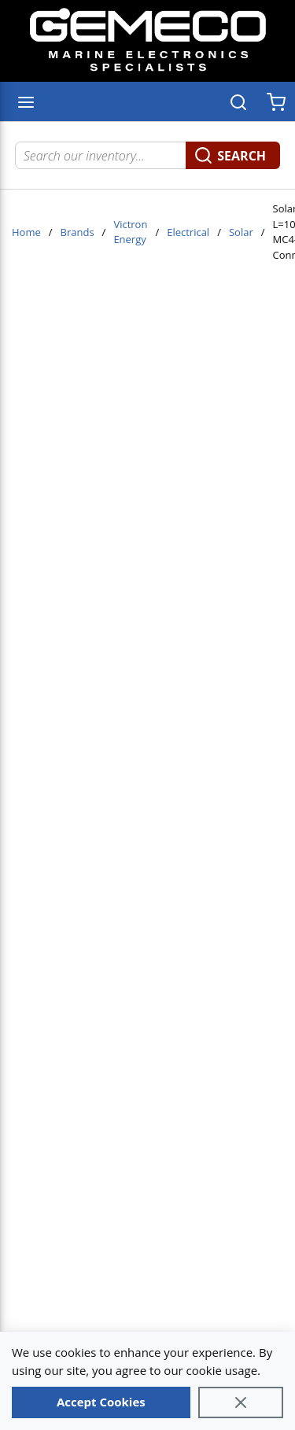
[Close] (240, 1402)
